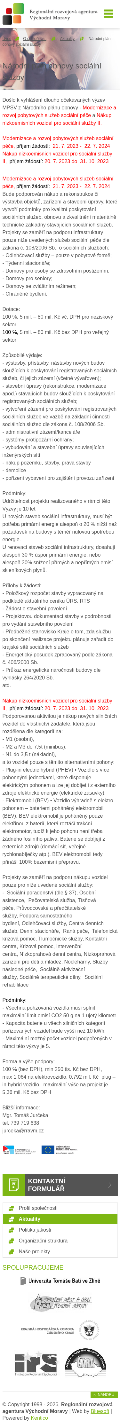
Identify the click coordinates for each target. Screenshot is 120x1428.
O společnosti (34, 38)
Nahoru (106, 1394)
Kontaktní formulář (46, 1185)
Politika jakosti (35, 1230)
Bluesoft (100, 1411)
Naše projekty (34, 1251)
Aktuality (67, 38)
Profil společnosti (38, 1208)
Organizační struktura (43, 1240)
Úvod (7, 38)
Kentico (39, 1418)
